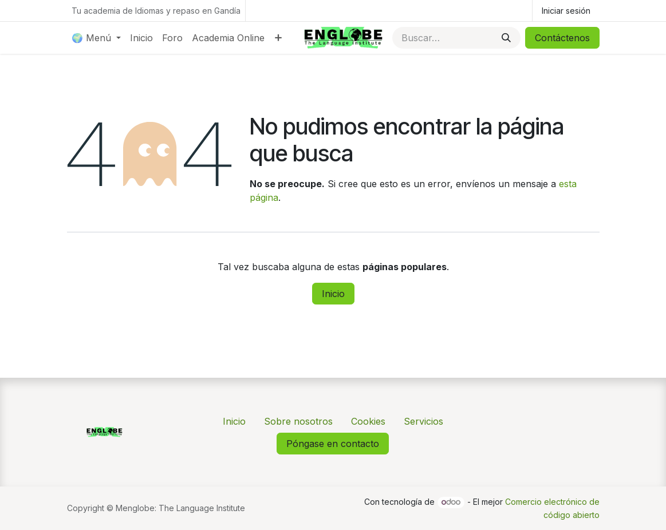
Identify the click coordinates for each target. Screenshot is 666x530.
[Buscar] (506, 38)
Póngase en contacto (332, 443)
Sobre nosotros (298, 421)
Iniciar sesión (566, 10)
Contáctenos (562, 37)
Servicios (423, 421)
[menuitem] (96, 37)
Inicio (333, 293)
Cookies (368, 421)
